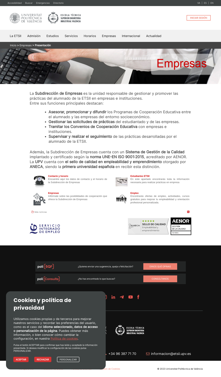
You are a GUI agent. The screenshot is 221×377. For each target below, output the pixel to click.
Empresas (26, 45)
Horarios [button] (90, 36)
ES (205, 3)
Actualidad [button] (153, 36)
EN (211, 3)
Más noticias (39, 212)
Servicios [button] (71, 36)
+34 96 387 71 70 (122, 354)
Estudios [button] (52, 36)
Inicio (13, 45)
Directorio (58, 3)
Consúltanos (160, 278)
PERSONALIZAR (68, 359)
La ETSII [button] (15, 36)
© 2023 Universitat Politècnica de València (180, 368)
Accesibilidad (15, 3)
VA (198, 3)
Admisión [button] (33, 36)
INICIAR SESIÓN (198, 17)
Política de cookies (64, 338)
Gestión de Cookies (109, 368)
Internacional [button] (131, 36)
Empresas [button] (109, 36)
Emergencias (43, 3)
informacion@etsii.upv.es (171, 354)
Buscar (29, 3)
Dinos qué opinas (160, 266)
